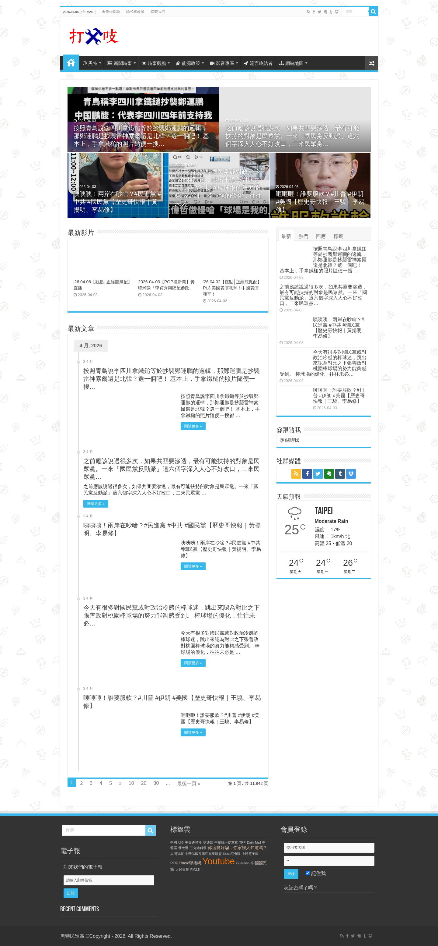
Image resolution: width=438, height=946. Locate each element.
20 (144, 783)
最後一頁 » (188, 783)
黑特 (90, 63)
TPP (242, 842)
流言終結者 (258, 63)
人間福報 (177, 854)
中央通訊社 (193, 842)
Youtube (219, 861)
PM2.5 (195, 869)
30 (156, 783)
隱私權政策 (135, 11)
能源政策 (188, 63)
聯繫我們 (158, 11)
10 (131, 783)
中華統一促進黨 (226, 842)
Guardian (243, 863)
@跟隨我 (288, 430)
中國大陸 (177, 842)
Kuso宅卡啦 (232, 854)
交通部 (208, 842)
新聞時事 (119, 63)
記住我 (315, 873)
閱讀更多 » (193, 426)
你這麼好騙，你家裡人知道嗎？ (237, 847)
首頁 (71, 62)
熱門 (303, 236)
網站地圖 (291, 63)
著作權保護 (111, 11)
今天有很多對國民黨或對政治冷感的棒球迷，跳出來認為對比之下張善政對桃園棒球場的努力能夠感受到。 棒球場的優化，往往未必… (218, 187)
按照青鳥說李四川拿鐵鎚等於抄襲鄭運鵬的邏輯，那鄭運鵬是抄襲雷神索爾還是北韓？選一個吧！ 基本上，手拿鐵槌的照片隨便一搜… (141, 136)
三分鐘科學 (198, 848)
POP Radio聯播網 (185, 863)
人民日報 (182, 869)
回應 (321, 236)
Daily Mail (254, 842)
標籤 (338, 236)
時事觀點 (154, 63)
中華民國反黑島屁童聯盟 (203, 854)
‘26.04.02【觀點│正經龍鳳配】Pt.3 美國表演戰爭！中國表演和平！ (232, 287)
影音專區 (222, 63)
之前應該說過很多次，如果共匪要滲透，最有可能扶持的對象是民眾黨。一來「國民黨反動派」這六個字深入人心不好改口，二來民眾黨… (292, 136)
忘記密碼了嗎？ (301, 887)
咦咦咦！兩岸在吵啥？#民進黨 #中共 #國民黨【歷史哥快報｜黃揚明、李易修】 (117, 201)
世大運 (183, 848)
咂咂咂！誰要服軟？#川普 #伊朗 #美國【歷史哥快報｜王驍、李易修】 (320, 201)
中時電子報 (250, 854)
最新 (286, 236)
